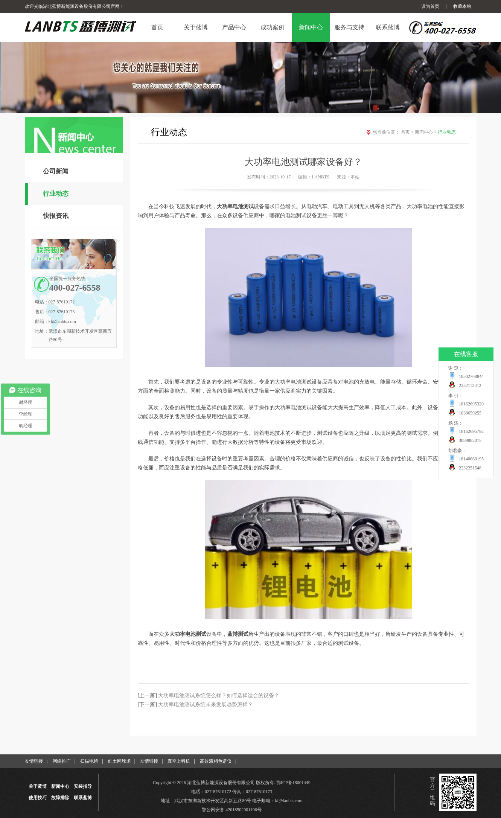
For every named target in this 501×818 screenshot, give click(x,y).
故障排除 (60, 797)
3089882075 (470, 440)
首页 (408, 132)
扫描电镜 (89, 761)
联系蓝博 (83, 797)
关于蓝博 (38, 786)
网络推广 (62, 761)
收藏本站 (462, 6)
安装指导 (83, 786)
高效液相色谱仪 (215, 761)
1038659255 (470, 413)
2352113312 (470, 385)
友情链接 (149, 761)
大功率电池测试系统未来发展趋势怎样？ (205, 704)
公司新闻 (56, 171)
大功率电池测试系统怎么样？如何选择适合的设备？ (218, 695)
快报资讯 (56, 215)
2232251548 (470, 468)
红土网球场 (119, 761)
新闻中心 (426, 132)
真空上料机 (179, 761)
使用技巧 (38, 797)
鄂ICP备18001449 (293, 782)
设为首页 (430, 6)
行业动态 (56, 193)
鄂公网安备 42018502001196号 (232, 809)
